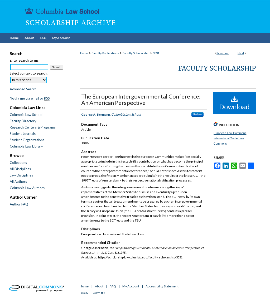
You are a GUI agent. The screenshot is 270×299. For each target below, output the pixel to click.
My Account (130, 286)
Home (84, 53)
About (99, 286)
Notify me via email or (30, 98)
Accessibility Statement (162, 286)
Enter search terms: (24, 60)
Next (241, 53)
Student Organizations (27, 140)
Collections (18, 162)
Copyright (99, 292)
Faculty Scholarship (136, 53)
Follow (197, 114)
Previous (222, 53)
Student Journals (23, 133)
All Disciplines (20, 169)
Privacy (84, 292)
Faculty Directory (23, 121)
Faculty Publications (105, 53)
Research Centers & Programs (33, 127)
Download (234, 103)
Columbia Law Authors (27, 188)
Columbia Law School (26, 114)
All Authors (18, 181)
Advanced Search (23, 89)
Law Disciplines (21, 175)
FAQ (113, 286)
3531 (156, 53)
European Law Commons (230, 133)
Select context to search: (28, 73)
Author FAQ (19, 204)
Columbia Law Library (26, 146)
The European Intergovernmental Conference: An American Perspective (140, 99)
